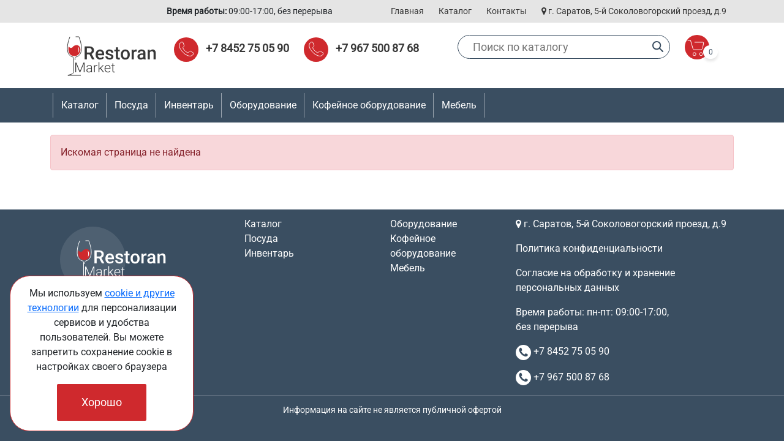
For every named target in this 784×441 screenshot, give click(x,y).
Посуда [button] (131, 105)
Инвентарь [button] (189, 105)
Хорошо (101, 402)
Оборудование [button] (263, 105)
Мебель (407, 268)
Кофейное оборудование (369, 105)
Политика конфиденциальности (589, 248)
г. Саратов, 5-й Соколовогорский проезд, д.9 (633, 11)
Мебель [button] (459, 105)
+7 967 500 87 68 (377, 48)
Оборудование (423, 224)
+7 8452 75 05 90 (247, 48)
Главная (407, 11)
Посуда (261, 238)
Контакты (506, 11)
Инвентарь (269, 253)
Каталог (455, 11)
